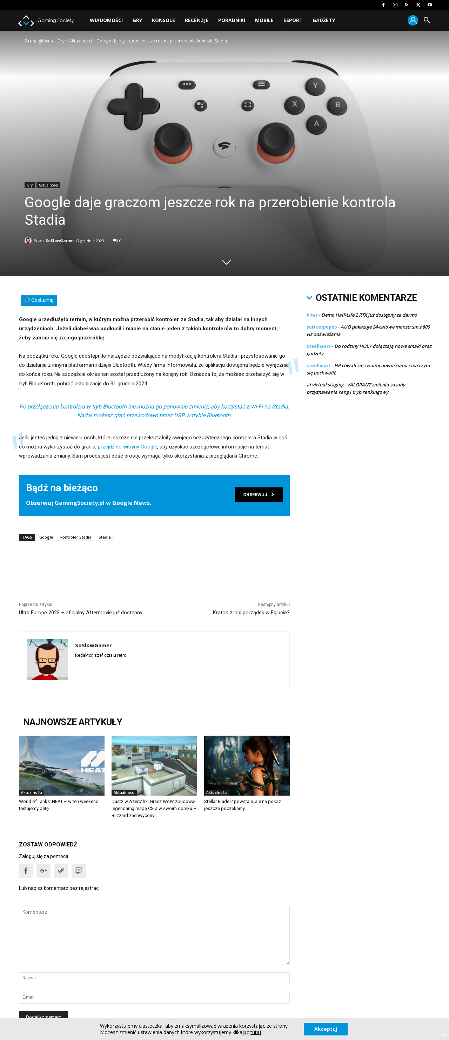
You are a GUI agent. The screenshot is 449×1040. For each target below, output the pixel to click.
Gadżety (324, 20)
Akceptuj (325, 1029)
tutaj (255, 1032)
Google (46, 537)
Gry (137, 20)
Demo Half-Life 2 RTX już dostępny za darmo (369, 315)
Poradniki (231, 20)
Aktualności (80, 41)
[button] (426, 21)
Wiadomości (106, 20)
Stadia (105, 537)
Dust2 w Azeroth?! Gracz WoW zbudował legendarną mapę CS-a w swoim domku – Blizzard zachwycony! (154, 808)
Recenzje (196, 20)
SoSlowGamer (60, 239)
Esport (293, 20)
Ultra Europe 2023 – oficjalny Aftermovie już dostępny (80, 612)
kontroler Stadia (76, 537)
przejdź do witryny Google (127, 447)
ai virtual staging (325, 384)
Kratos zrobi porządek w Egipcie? (251, 612)
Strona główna (39, 41)
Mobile (264, 20)
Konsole (163, 20)
